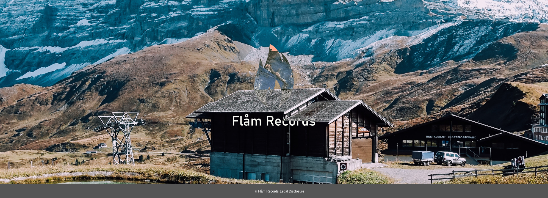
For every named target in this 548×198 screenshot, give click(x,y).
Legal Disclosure (292, 191)
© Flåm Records (267, 191)
